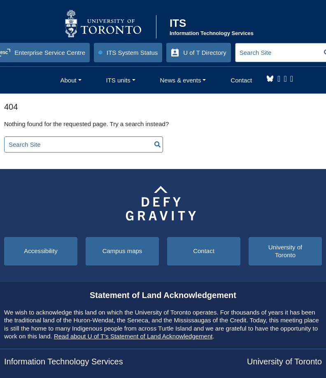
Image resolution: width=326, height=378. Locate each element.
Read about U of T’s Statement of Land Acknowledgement (133, 336)
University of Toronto (285, 251)
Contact (203, 250)
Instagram (279, 79)
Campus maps (122, 250)
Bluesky (270, 79)
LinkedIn (285, 79)
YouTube (292, 79)
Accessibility (41, 250)
